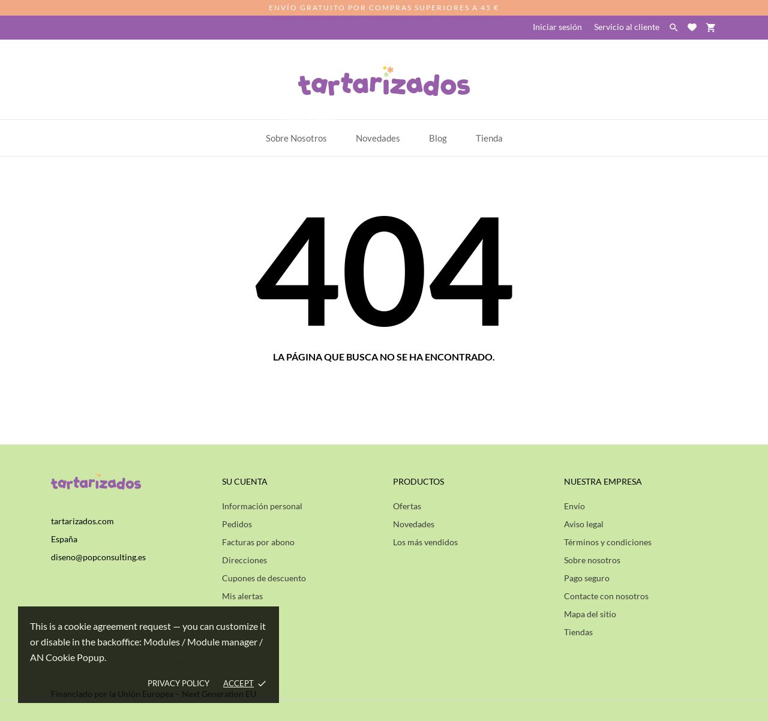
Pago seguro (587, 578)
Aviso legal (584, 524)
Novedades (413, 524)
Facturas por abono (258, 542)
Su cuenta (245, 481)
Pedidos (237, 524)
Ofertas (407, 506)
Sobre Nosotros (302, 131)
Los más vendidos (425, 542)
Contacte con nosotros (606, 596)
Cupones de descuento (264, 578)
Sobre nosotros (592, 560)
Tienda (489, 138)
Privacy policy (178, 683)
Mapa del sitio (590, 614)
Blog (438, 138)
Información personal (262, 506)
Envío (574, 506)
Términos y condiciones (608, 542)
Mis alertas (242, 596)
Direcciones (244, 560)
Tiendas (578, 632)
